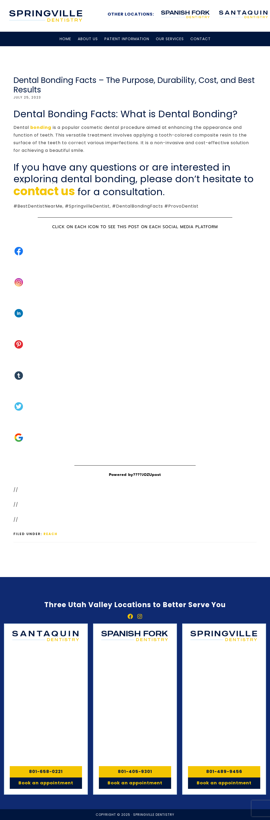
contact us (44, 191)
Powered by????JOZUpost (135, 474)
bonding (40, 127)
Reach (50, 534)
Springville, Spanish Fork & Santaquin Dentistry (46, 16)
